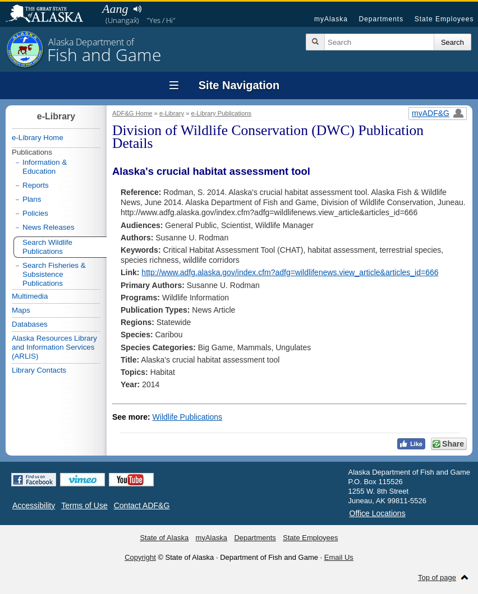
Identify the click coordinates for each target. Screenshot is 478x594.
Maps (21, 310)
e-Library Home (37, 137)
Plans (31, 199)
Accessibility (33, 505)
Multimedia (30, 296)
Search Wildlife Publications (47, 247)
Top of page (437, 577)
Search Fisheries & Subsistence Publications (54, 274)
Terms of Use (84, 505)
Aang (115, 9)
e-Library (171, 113)
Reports (35, 185)
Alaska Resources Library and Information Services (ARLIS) (54, 347)
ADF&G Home (132, 113)
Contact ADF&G (142, 505)
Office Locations (378, 513)
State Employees (444, 19)
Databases (30, 324)
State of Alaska (50, 14)
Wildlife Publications (188, 416)
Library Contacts (39, 370)
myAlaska (331, 19)
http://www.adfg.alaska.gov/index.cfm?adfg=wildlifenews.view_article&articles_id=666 (289, 272)
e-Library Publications (221, 113)
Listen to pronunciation (137, 9)
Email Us (338, 557)
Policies (35, 213)
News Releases (48, 227)
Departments (380, 19)
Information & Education (44, 166)
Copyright (140, 557)
